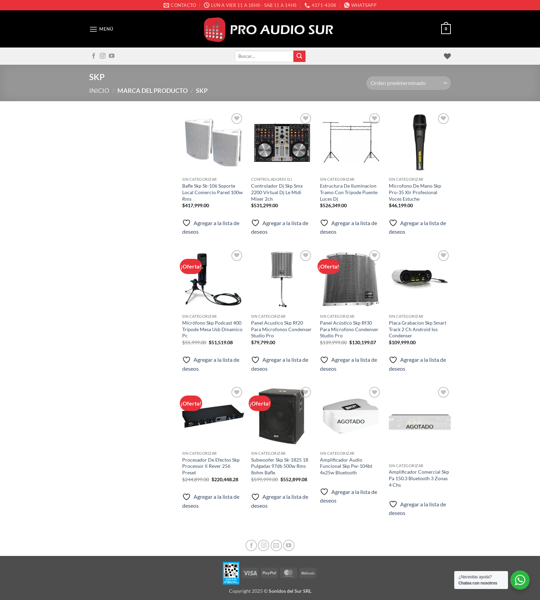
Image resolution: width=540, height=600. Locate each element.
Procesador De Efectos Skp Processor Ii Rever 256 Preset (211, 466)
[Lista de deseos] (447, 56)
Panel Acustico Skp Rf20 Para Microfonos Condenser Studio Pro (281, 329)
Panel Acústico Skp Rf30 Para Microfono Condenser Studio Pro (349, 329)
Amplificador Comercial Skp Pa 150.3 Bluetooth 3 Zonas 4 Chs (419, 478)
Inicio (99, 90)
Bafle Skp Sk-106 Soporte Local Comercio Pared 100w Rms (212, 192)
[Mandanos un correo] (276, 545)
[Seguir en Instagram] (102, 56)
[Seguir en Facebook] (93, 56)
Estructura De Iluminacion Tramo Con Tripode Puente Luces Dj (348, 192)
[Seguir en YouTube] (111, 56)
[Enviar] (299, 56)
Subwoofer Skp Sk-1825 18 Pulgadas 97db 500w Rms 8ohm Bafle (279, 466)
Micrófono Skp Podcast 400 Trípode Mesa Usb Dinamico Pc (212, 329)
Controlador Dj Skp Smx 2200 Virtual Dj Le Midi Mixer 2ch (277, 192)
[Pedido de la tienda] (408, 83)
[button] (101, 29)
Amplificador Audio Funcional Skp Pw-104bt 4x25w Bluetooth (346, 466)
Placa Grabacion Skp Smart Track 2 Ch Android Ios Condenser (417, 329)
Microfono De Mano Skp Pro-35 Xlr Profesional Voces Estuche (415, 192)
